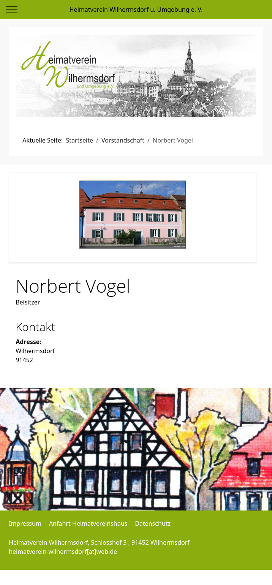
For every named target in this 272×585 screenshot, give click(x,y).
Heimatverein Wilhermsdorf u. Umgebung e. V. (136, 9)
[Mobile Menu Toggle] (11, 9)
